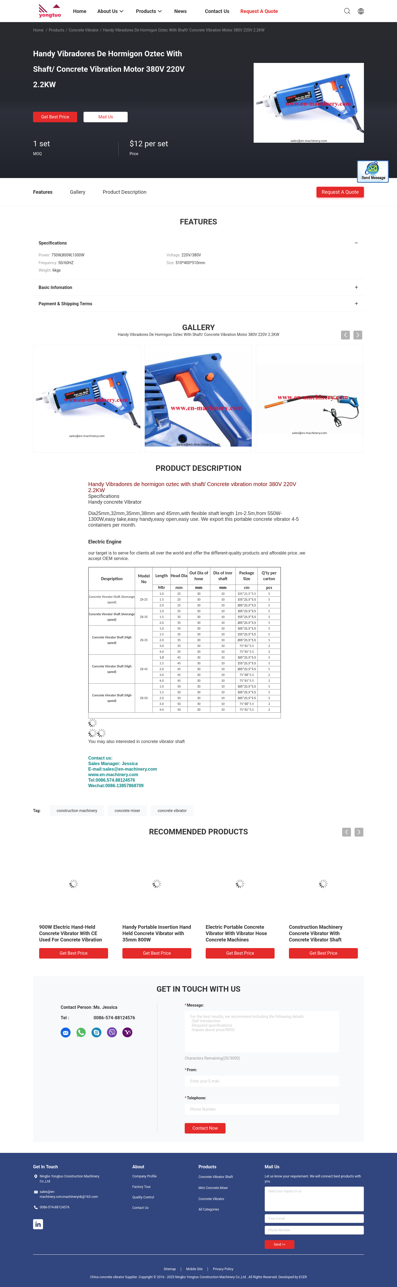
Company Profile (144, 1176)
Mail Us (105, 117)
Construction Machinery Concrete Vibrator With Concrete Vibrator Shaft (315, 933)
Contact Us (140, 1208)
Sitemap (170, 1269)
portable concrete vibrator (262, 519)
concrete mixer (127, 810)
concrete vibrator (172, 810)
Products (56, 30)
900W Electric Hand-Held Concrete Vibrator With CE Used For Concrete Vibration (70, 933)
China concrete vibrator (107, 1277)
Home (38, 30)
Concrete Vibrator (84, 30)
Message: (195, 1005)
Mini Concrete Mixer (213, 1188)
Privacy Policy (223, 1269)
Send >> (279, 1244)
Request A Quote (340, 192)
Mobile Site (194, 1269)
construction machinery (77, 810)
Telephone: (196, 1098)
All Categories (208, 1209)
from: (192, 1070)
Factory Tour (141, 1187)
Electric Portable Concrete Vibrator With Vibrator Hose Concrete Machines (236, 933)
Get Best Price (55, 117)
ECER (303, 1277)
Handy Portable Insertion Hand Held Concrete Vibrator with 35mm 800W (156, 933)
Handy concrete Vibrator (115, 502)
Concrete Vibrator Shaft (215, 1177)
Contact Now (205, 1128)
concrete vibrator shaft (163, 741)
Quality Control (143, 1197)
